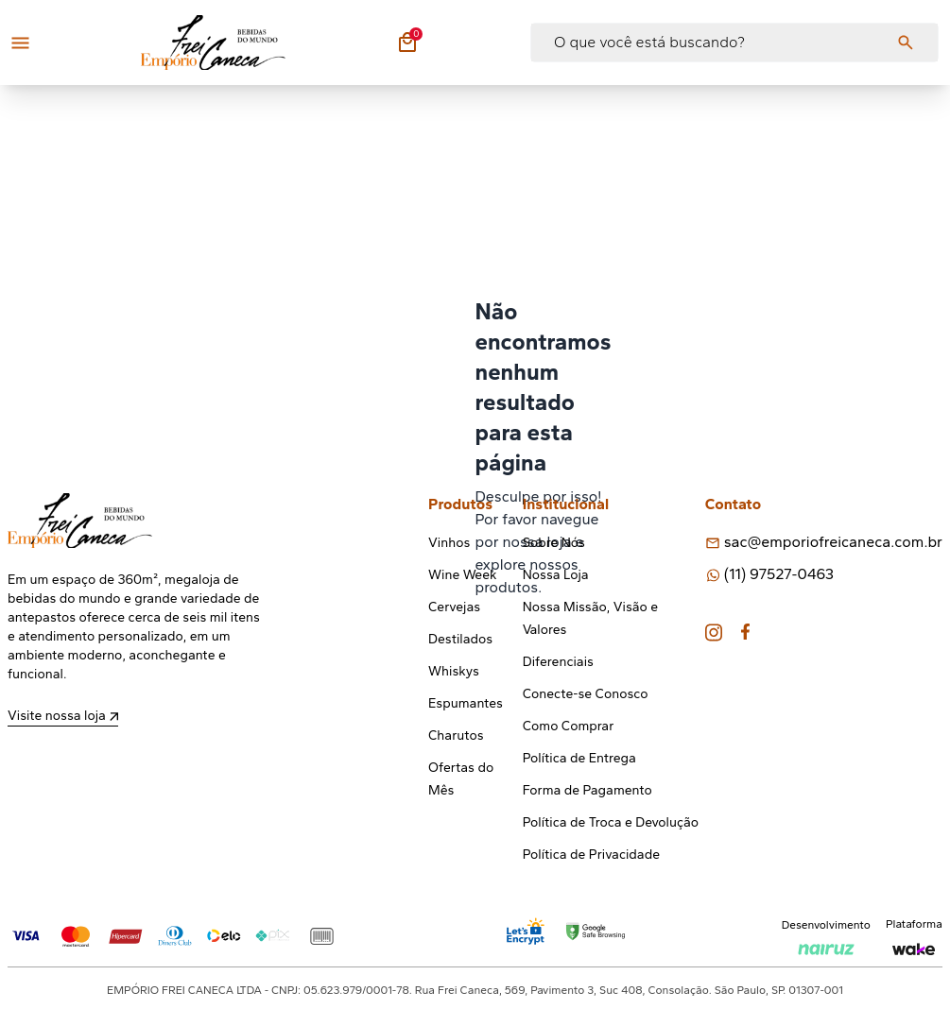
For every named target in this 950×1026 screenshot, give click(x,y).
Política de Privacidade (591, 854)
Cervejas (454, 607)
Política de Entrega (579, 758)
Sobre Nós (554, 543)
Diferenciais (558, 662)
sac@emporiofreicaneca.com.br (833, 542)
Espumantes (465, 703)
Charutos (456, 735)
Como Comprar (568, 726)
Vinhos (449, 543)
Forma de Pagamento (587, 790)
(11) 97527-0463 (779, 574)
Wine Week (462, 575)
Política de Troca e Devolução (611, 822)
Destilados (460, 639)
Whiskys (453, 671)
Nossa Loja (556, 575)
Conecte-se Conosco (585, 694)
